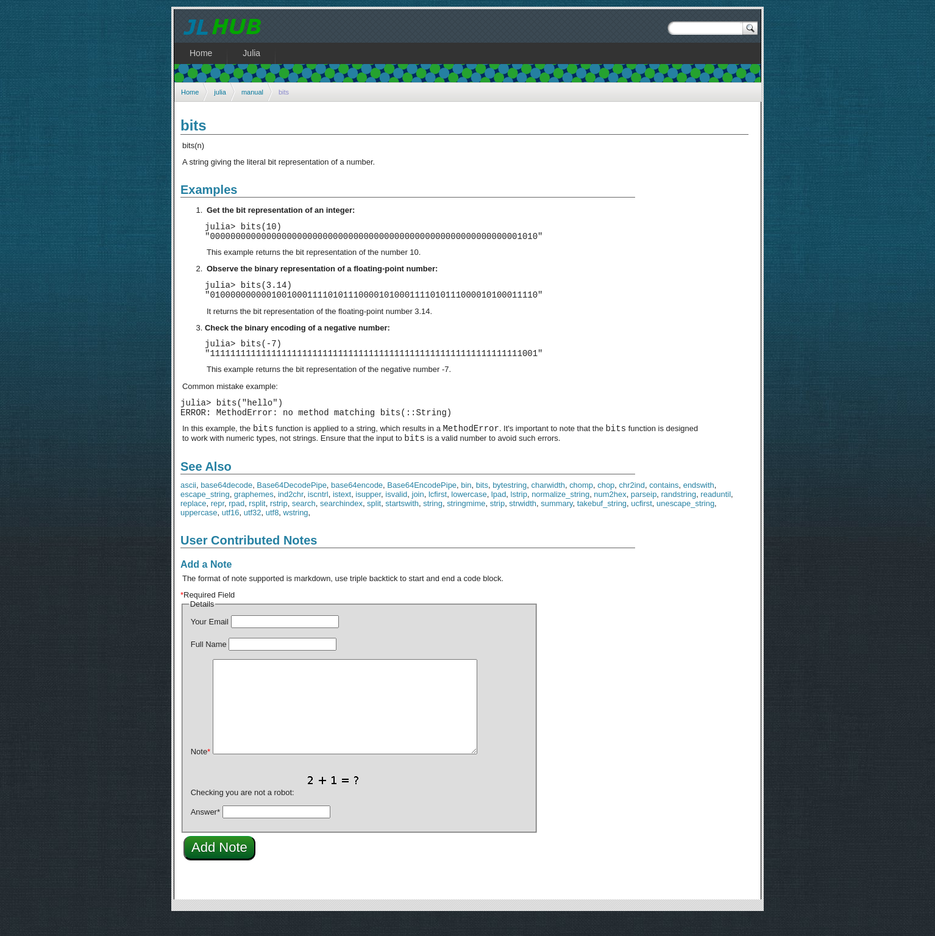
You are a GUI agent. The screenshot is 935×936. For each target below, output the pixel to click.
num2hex (610, 512)
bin (466, 503)
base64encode (357, 503)
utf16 (231, 530)
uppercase (199, 530)
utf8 (272, 530)
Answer (205, 830)
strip (497, 521)
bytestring (509, 503)
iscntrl (318, 512)
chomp (581, 503)
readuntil (715, 512)
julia (220, 92)
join (418, 512)
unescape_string (685, 521)
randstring (679, 512)
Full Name (209, 662)
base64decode (226, 503)
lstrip (519, 512)
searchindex (341, 521)
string (433, 521)
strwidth (522, 521)
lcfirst (437, 512)
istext (342, 512)
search (304, 521)
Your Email (210, 640)
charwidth (548, 503)
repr (217, 521)
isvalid (396, 512)
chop (605, 503)
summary (556, 521)
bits (482, 503)
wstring (295, 530)
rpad (236, 521)
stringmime (466, 521)
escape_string (205, 512)
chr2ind (632, 503)
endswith (698, 503)
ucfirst (641, 521)
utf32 (252, 530)
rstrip (279, 521)
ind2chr (291, 512)
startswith (402, 521)
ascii (188, 503)
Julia (251, 53)
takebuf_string (602, 521)
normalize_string (560, 512)
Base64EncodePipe (422, 503)
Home (190, 92)
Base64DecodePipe (292, 503)
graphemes (254, 512)
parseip (643, 512)
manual (252, 92)
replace (193, 521)
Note (200, 769)
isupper (368, 512)
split (374, 521)
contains (663, 503)
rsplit (257, 521)
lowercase (468, 512)
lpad (499, 512)
